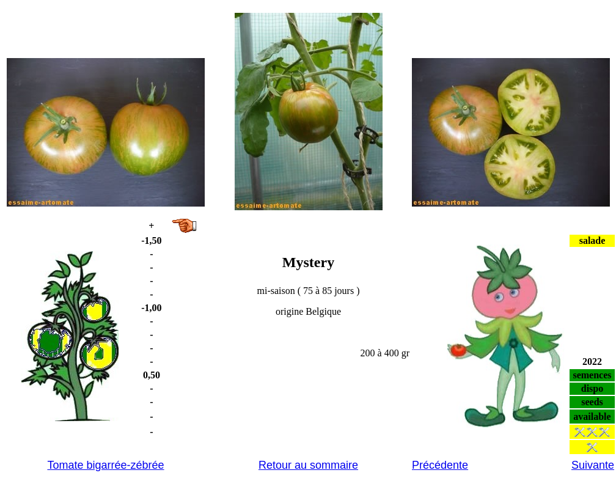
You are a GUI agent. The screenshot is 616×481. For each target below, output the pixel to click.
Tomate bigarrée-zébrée (105, 465)
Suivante (592, 465)
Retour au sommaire (308, 465)
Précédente (440, 465)
